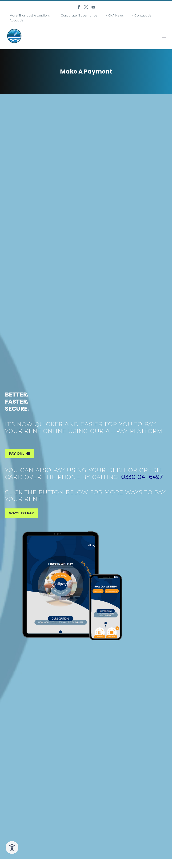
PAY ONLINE (19, 453)
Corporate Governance (79, 15)
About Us (16, 20)
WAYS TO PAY (21, 513)
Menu (164, 36)
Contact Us (142, 15)
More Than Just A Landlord (30, 15)
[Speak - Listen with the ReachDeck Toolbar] (12, 847)
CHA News (116, 15)
